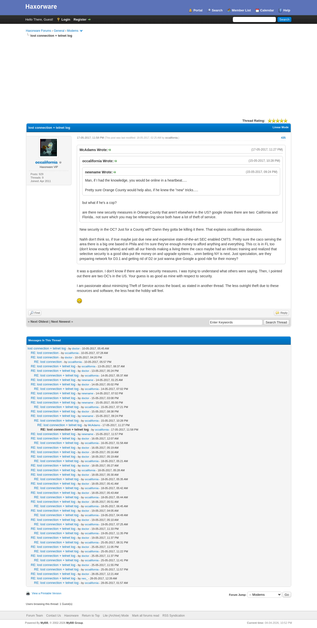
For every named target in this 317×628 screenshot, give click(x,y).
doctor (76, 348)
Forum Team (34, 615)
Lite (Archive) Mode (116, 615)
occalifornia (171, 137)
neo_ (84, 578)
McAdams (94, 425)
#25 (283, 137)
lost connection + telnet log (47, 348)
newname (87, 379)
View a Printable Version (46, 593)
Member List (241, 10)
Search (217, 10)
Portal (198, 10)
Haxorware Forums (38, 30)
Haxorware (71, 615)
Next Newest (60, 321)
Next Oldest (39, 321)
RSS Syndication (173, 615)
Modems (73, 30)
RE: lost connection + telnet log (53, 366)
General (59, 30)
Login (65, 19)
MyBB (44, 622)
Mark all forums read (145, 615)
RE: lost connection (45, 353)
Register (80, 19)
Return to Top (91, 615)
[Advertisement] (158, 75)
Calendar (267, 10)
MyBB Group (74, 622)
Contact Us (53, 615)
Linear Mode (281, 127)
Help (286, 10)
